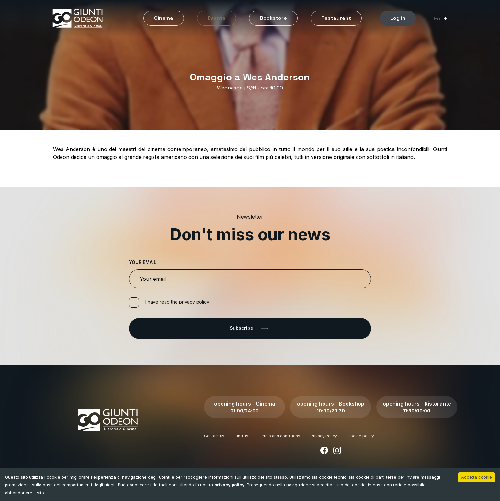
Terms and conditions (279, 436)
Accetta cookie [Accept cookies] (476, 477)
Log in (397, 18)
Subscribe (250, 328)
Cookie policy (360, 436)
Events (216, 18)
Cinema (163, 18)
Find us (241, 436)
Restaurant (336, 18)
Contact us (214, 436)
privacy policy (229, 484)
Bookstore (273, 18)
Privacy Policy (324, 436)
